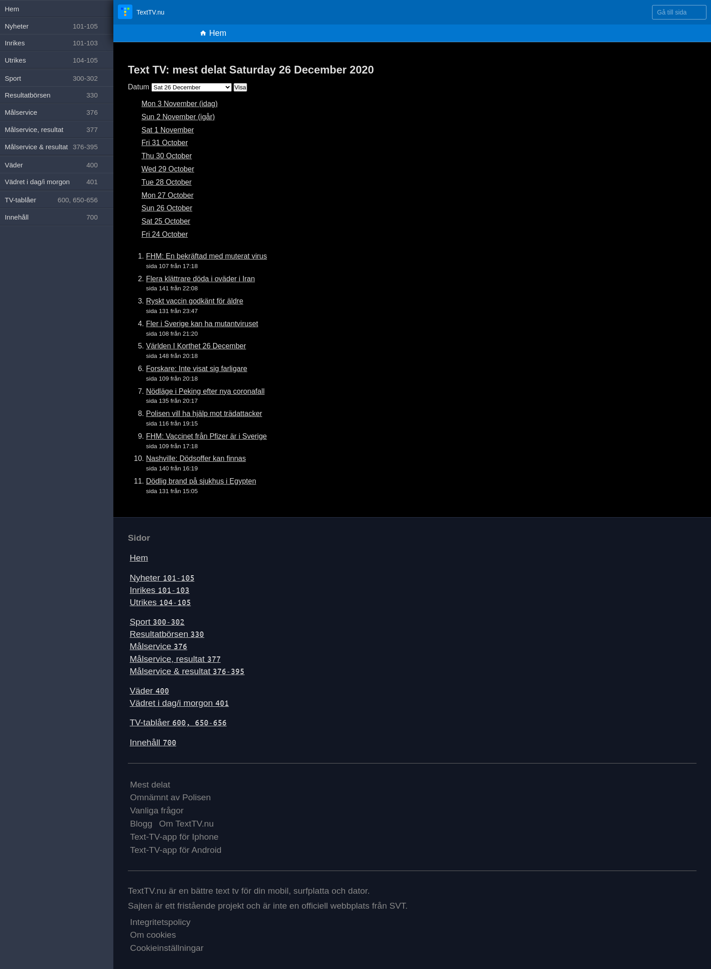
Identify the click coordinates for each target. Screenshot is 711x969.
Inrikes (160, 590)
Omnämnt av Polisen (170, 797)
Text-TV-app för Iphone (174, 837)
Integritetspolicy (160, 922)
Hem (213, 33)
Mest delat (150, 784)
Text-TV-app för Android (176, 850)
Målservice (158, 646)
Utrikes (160, 602)
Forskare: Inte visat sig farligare (196, 368)
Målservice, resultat (175, 659)
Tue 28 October (166, 182)
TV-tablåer (178, 722)
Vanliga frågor (157, 810)
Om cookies (153, 935)
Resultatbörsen (167, 634)
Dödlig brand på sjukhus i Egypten (201, 481)
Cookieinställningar (167, 948)
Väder (149, 690)
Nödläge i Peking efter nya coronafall (205, 391)
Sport (157, 621)
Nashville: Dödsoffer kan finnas (196, 458)
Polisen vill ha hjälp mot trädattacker (204, 413)
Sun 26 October (166, 208)
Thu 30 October (166, 156)
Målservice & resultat (187, 671)
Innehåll (153, 742)
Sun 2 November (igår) (178, 117)
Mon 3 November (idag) (179, 104)
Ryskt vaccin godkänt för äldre (194, 301)
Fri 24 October (164, 234)
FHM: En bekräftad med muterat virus (206, 256)
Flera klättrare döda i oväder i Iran (200, 279)
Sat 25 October (165, 221)
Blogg (141, 823)
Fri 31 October (164, 143)
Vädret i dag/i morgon (179, 703)
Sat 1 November (167, 130)
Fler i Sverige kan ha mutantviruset (202, 324)
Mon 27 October (167, 195)
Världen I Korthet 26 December (196, 346)
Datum (138, 87)
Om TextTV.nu (186, 823)
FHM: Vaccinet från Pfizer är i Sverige (206, 436)
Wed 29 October (167, 169)
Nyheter (162, 577)
